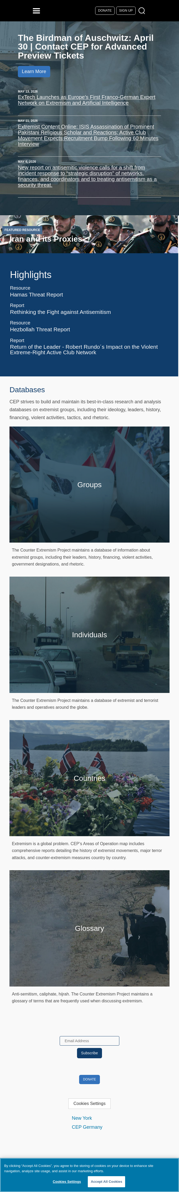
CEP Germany (87, 1127)
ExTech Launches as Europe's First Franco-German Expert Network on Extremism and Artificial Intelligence (86, 100)
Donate (105, 10)
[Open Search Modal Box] (143, 11)
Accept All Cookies (106, 1182)
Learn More (34, 71)
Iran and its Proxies (45, 238)
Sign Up (126, 10)
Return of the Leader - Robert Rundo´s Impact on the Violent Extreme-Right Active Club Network (84, 349)
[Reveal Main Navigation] (37, 10)
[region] (89, 1175)
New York (82, 1118)
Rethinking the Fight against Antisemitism (60, 312)
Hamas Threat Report (36, 294)
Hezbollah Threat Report (40, 329)
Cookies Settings (89, 1103)
